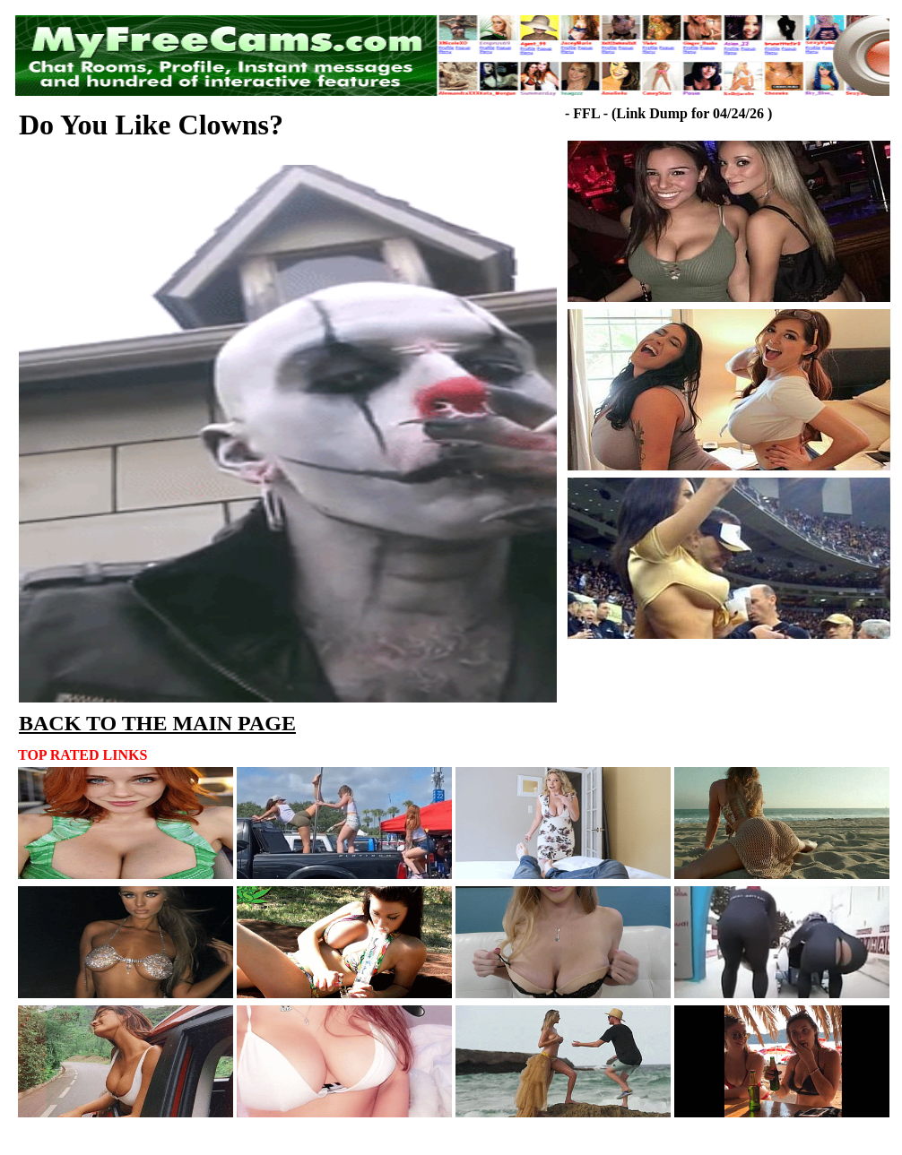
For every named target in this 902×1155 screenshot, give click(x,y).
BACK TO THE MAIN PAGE (157, 723)
